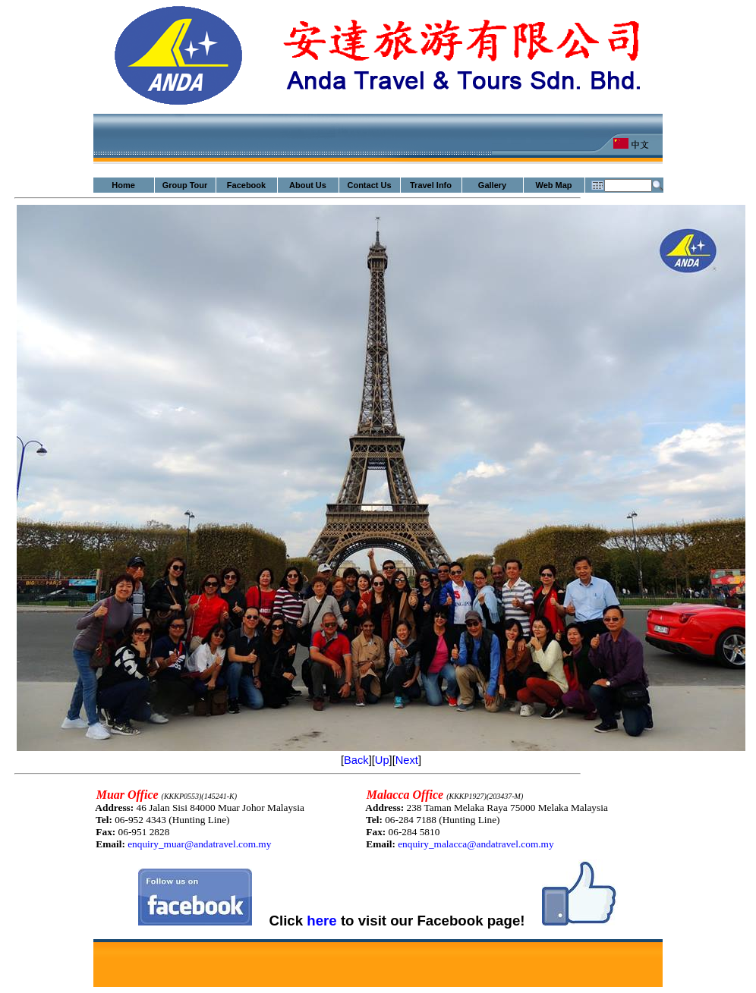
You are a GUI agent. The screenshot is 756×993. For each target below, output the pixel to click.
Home (123, 185)
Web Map (553, 185)
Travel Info (431, 185)
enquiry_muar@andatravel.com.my (199, 844)
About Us (307, 185)
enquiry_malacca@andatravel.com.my (475, 844)
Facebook (246, 185)
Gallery (492, 185)
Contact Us (369, 185)
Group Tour (185, 185)
